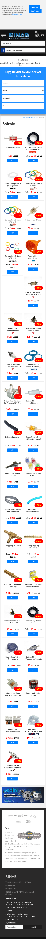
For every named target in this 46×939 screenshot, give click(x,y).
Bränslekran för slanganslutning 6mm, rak (12, 767)
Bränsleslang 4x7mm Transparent (12, 658)
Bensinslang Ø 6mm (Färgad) (13, 221)
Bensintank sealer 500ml (33, 694)
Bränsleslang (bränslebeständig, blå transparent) (33, 367)
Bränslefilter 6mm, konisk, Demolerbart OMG (12, 367)
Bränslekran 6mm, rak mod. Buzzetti (12, 622)
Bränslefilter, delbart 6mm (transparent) (33, 293)
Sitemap (8, 894)
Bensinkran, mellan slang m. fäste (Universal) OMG (33, 330)
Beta (37, 117)
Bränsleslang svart (12, 437)
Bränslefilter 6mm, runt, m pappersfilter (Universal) (12, 695)
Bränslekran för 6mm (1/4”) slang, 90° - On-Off (12, 403)
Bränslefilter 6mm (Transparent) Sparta (33, 658)
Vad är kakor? (17, 15)
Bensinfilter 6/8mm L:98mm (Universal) (33, 438)
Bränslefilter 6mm (13, 147)
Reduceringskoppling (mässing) (12, 585)
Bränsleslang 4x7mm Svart (33, 622)
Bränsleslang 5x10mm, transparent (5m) (33, 731)
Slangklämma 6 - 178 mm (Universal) (13, 510)
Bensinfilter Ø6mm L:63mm (33, 474)
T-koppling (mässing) (12, 546)
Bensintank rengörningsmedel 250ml (12, 731)
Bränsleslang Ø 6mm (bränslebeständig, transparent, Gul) (33, 586)
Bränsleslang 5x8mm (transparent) (12, 185)
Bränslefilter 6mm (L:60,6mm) (33, 402)
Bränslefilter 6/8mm (33, 220)
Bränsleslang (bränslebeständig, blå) (33, 511)
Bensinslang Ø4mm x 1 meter (33, 185)
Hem (24, 117)
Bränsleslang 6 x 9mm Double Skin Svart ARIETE (33, 149)
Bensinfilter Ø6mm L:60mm (12, 474)
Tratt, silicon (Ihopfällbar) (33, 257)
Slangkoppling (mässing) (33, 547)
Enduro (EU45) (30, 117)
